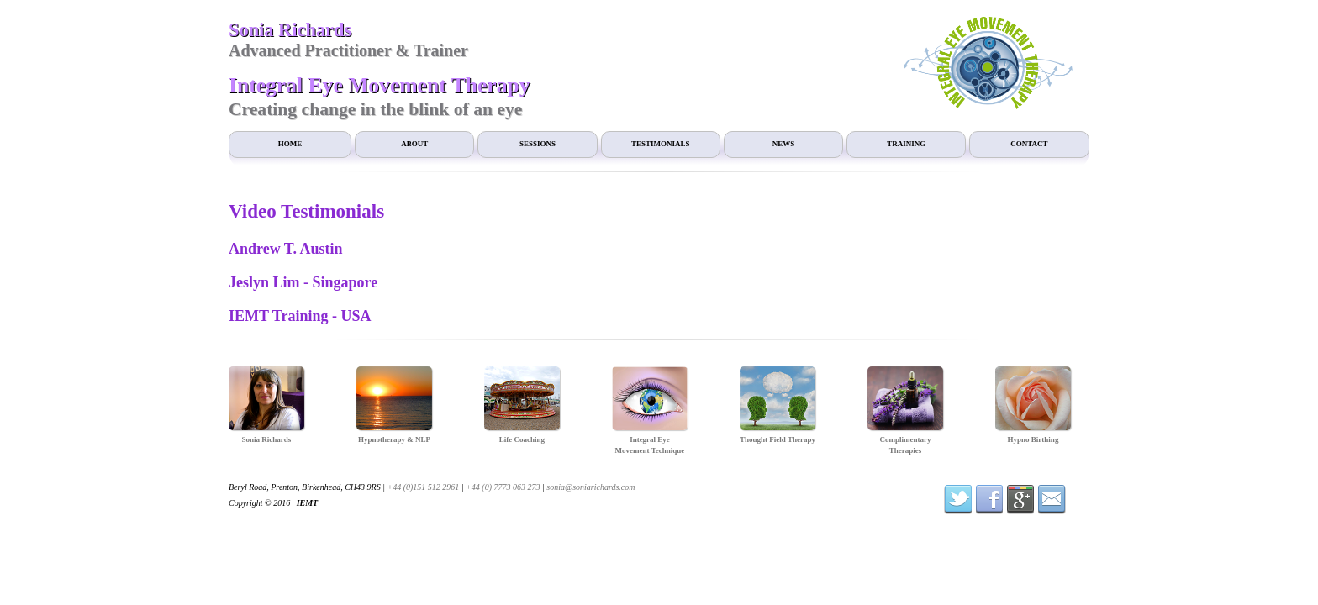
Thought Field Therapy (777, 439)
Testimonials (660, 143)
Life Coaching (522, 439)
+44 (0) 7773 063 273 (503, 487)
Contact (1028, 143)
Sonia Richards (267, 439)
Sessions (537, 143)
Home (290, 143)
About (414, 143)
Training (906, 143)
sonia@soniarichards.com (590, 487)
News (783, 143)
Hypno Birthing (1033, 439)
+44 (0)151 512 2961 (423, 487)
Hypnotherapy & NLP (394, 439)
